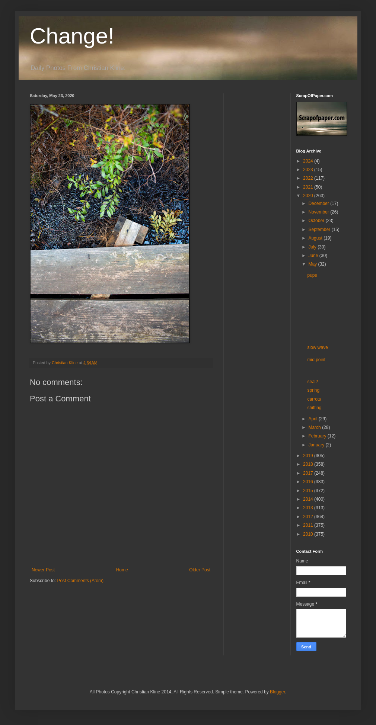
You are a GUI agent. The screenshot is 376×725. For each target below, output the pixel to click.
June (313, 255)
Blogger (277, 691)
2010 (308, 534)
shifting (314, 407)
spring (313, 390)
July (313, 247)
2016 (308, 481)
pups (312, 275)
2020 (308, 195)
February (317, 436)
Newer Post (43, 569)
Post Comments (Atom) (80, 580)
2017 (308, 473)
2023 (308, 169)
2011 (308, 525)
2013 (308, 507)
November (319, 212)
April (313, 418)
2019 (308, 455)
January (316, 444)
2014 (308, 499)
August (316, 238)
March (315, 427)
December (319, 203)
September (319, 229)
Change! (72, 35)
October (316, 220)
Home (122, 569)
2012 (308, 516)
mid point (316, 359)
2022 (308, 178)
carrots (314, 399)
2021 (308, 187)
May (313, 264)
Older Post (199, 569)
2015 (308, 490)
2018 (308, 464)
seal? (312, 381)
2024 (308, 161)
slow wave (317, 347)
